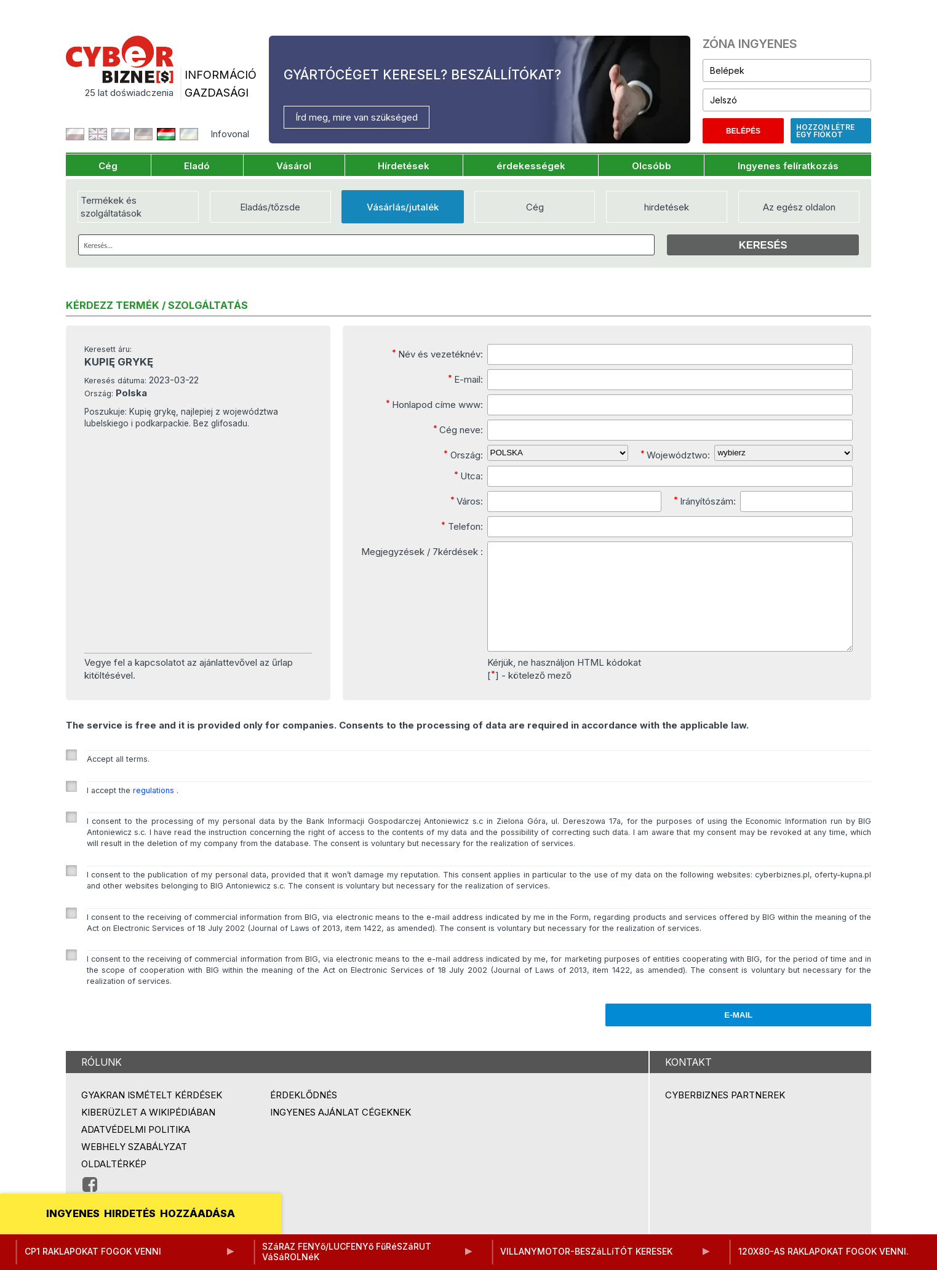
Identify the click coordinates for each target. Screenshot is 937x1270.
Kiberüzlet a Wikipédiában (148, 1132)
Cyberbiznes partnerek (725, 1115)
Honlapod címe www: (434, 404)
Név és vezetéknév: (437, 354)
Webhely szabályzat (134, 1167)
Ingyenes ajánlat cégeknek (340, 1132)
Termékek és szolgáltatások (111, 206)
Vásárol (293, 166)
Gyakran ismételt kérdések (151, 1115)
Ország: (463, 455)
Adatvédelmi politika (135, 1150)
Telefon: (462, 526)
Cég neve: (458, 429)
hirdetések (666, 207)
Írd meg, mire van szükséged (356, 117)
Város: (466, 501)
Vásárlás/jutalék (403, 207)
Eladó (197, 166)
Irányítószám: (705, 501)
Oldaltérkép (113, 1184)
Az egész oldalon (799, 207)
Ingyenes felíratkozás (788, 166)
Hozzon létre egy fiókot (825, 130)
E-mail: (465, 379)
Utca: (468, 475)
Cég (108, 166)
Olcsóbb (651, 166)
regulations (155, 810)
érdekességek (530, 166)
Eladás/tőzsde (270, 207)
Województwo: (675, 455)
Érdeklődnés (303, 1115)
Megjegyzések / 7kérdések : (422, 551)
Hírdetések (403, 166)
